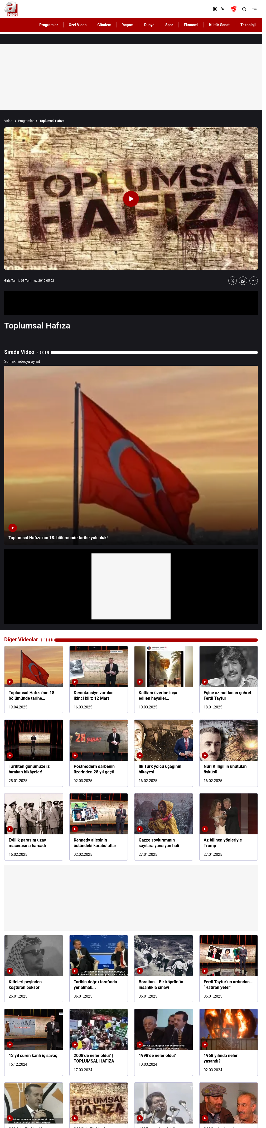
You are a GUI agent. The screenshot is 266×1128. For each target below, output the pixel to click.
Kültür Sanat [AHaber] (219, 25)
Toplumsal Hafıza (52, 121)
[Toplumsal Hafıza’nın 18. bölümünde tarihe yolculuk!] (131, 455)
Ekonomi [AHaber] (191, 25)
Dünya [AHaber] (149, 25)
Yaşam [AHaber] (127, 25)
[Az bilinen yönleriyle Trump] (228, 827)
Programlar (26, 121)
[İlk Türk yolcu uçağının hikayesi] (163, 753)
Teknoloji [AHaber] (248, 25)
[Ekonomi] (195, 9)
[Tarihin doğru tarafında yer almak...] (98, 968)
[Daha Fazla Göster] (253, 280)
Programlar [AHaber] (48, 25)
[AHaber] (220, 9)
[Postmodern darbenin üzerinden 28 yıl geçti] (98, 753)
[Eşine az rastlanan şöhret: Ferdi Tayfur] (228, 679)
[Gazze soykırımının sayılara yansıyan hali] (163, 827)
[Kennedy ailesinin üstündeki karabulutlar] (98, 827)
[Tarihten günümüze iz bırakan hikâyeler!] (33, 753)
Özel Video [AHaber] (78, 25)
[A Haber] (11, 9)
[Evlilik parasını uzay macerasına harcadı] (33, 827)
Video (8, 121)
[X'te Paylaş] (232, 280)
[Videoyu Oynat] (131, 199)
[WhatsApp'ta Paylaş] (243, 280)
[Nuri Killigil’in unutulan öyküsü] (228, 753)
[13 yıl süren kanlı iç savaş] (33, 1042)
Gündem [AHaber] (104, 25)
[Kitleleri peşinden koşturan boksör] (33, 968)
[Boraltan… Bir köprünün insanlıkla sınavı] (163, 968)
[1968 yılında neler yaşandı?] (228, 1042)
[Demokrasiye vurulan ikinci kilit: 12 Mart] (98, 679)
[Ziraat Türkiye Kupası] (234, 9)
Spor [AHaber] (169, 25)
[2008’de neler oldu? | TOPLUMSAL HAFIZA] (98, 1042)
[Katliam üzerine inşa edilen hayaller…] (163, 679)
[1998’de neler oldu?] (163, 1042)
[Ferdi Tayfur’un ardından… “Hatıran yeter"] (228, 968)
